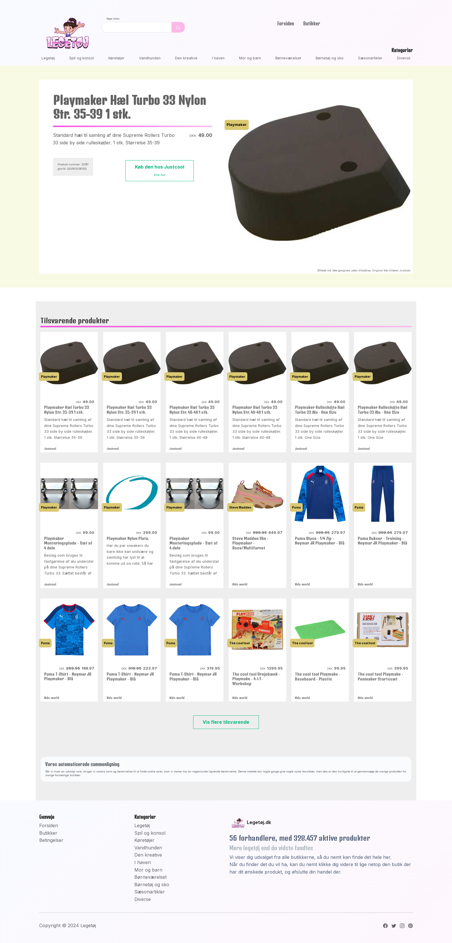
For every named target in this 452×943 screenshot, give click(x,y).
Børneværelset (288, 58)
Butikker (311, 23)
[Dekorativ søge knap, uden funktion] (178, 27)
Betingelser (51, 840)
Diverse (403, 58)
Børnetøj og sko (330, 58)
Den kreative (186, 58)
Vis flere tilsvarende (226, 722)
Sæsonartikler (370, 58)
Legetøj (48, 58)
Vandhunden (150, 58)
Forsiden (285, 23)
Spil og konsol (81, 58)
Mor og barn (250, 58)
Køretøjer (116, 58)
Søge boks (113, 18)
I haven (218, 58)
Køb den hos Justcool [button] (159, 170)
